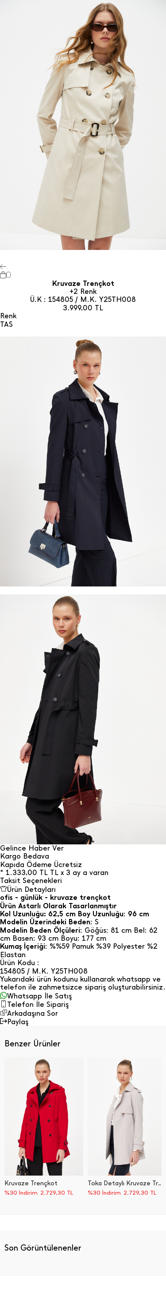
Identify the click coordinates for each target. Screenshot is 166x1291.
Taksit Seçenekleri (31, 881)
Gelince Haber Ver (32, 848)
